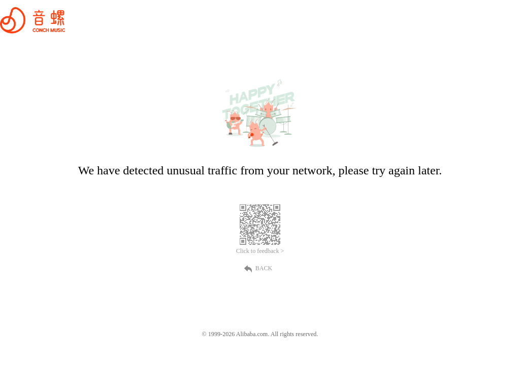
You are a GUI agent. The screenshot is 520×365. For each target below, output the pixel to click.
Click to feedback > (260, 250)
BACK (260, 268)
